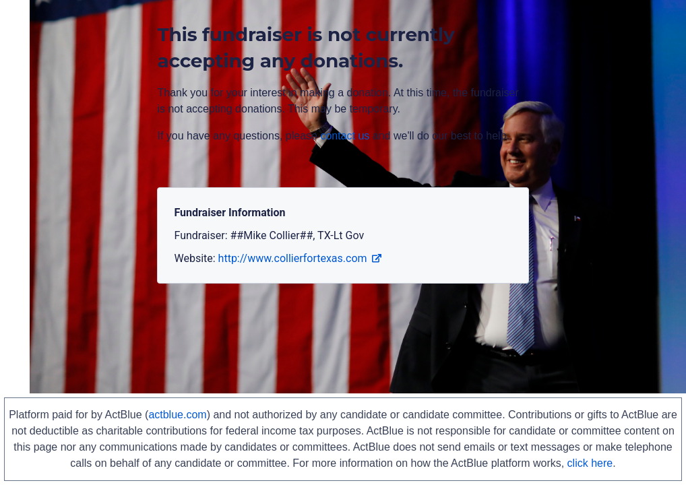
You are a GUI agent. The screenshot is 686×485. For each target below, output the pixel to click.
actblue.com (177, 414)
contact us (344, 135)
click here (590, 463)
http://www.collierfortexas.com (299, 258)
